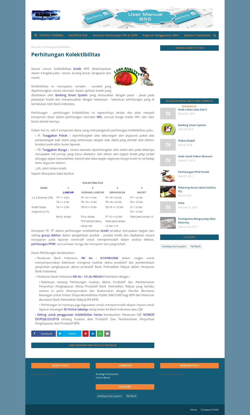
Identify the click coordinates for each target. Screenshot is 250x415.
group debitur (51, 235)
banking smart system (174, 246)
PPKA (181, 203)
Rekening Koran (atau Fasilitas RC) (197, 189)
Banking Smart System (71, 95)
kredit (77, 69)
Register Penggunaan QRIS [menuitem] (161, 35)
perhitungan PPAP (43, 244)
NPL (99, 117)
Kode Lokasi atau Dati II (192, 109)
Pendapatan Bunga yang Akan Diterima (197, 220)
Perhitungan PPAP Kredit (193, 172)
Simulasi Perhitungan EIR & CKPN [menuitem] (115, 35)
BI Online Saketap (76, 309)
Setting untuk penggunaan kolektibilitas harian (69, 314)
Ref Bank (196, 246)
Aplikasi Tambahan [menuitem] (197, 35)
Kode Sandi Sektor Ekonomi (195, 156)
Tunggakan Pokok (55, 135)
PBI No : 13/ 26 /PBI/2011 (89, 276)
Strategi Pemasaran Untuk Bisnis (107, 375)
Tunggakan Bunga (54, 150)
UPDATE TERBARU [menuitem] (51, 35)
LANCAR (68, 192)
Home (193, 409)
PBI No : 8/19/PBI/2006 (99, 258)
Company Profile (210, 409)
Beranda (36, 47)
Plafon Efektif (186, 140)
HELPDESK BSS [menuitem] (78, 35)
